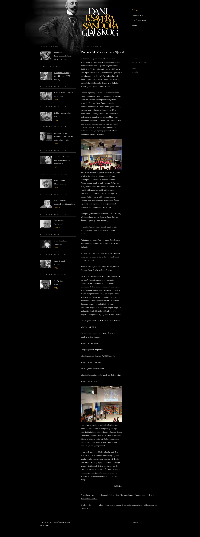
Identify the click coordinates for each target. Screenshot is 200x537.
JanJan (47, 525)
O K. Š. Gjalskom (139, 20)
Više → (57, 100)
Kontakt (135, 25)
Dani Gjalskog (137, 15)
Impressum (135, 522)
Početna (135, 10)
